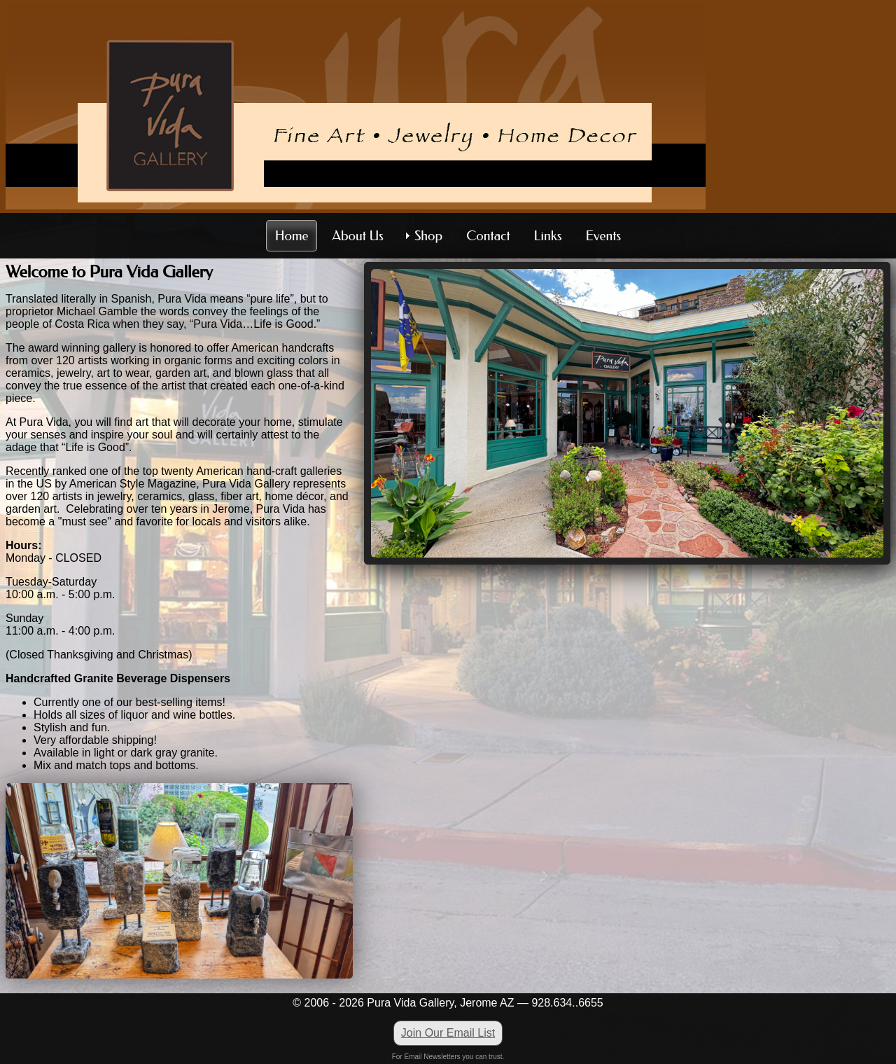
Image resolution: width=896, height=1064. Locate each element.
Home (292, 236)
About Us (358, 236)
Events (604, 236)
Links (548, 236)
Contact (488, 236)
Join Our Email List (448, 1033)
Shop (428, 236)
